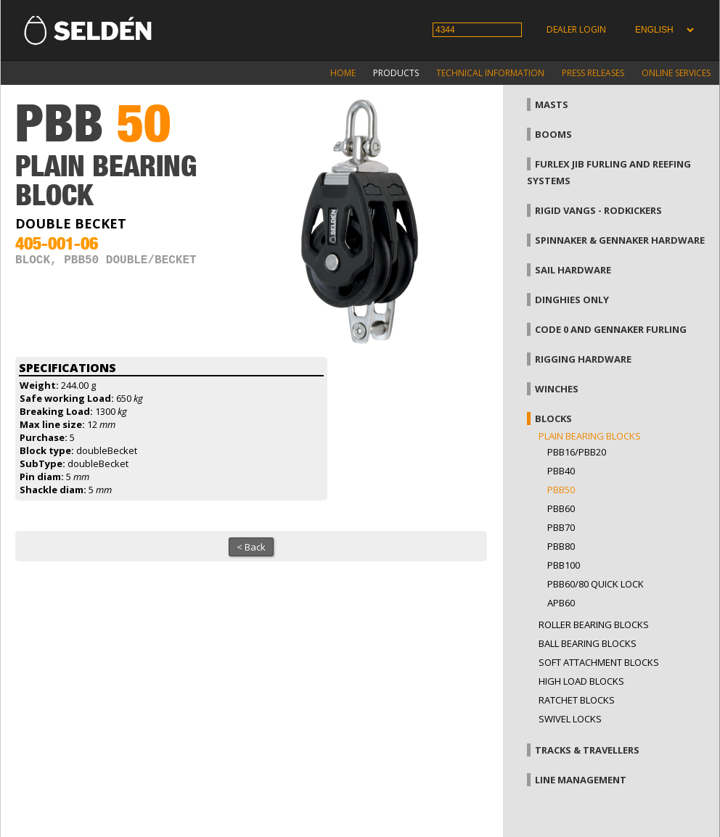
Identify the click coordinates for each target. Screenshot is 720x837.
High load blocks (581, 681)
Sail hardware (573, 269)
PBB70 (561, 527)
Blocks (553, 418)
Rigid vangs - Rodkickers (598, 210)
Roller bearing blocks (594, 624)
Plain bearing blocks (590, 435)
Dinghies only (572, 299)
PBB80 (561, 546)
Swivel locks (570, 718)
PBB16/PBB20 (576, 451)
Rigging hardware (583, 359)
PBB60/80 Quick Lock (595, 583)
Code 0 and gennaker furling (611, 329)
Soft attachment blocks (599, 662)
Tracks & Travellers (587, 749)
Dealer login (576, 29)
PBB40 (561, 470)
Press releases (593, 73)
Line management (580, 779)
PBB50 (561, 489)
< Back (251, 546)
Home (343, 73)
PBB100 (563, 565)
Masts (551, 104)
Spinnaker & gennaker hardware (620, 240)
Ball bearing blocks (588, 643)
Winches (556, 388)
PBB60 (561, 508)
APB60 (561, 602)
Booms (553, 134)
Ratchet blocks (577, 699)
